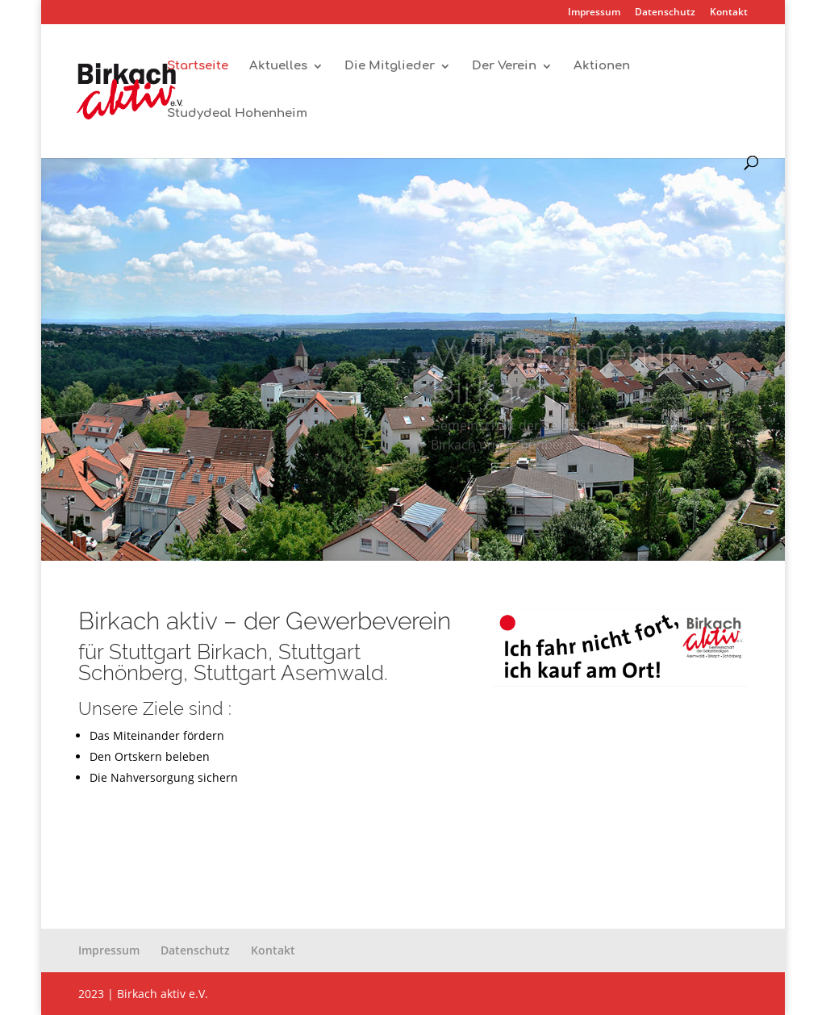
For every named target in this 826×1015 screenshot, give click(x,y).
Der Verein (504, 67)
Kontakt (729, 13)
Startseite (197, 67)
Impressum (594, 13)
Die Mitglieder (389, 67)
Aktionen (602, 67)
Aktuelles (278, 67)
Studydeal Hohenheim (237, 114)
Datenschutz (665, 13)
